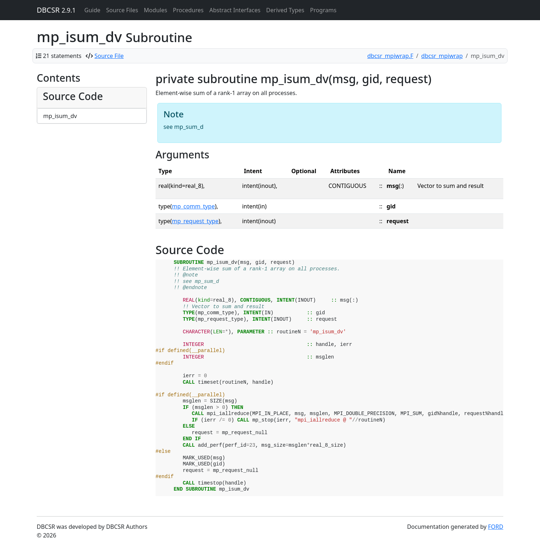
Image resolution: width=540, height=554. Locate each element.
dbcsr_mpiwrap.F (390, 56)
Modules (155, 10)
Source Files (122, 10)
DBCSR (56, 10)
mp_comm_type (193, 206)
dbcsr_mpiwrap (442, 56)
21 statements (62, 56)
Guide (92, 10)
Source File (109, 56)
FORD (495, 527)
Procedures (188, 10)
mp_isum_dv (60, 116)
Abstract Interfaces (234, 10)
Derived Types (285, 10)
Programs (323, 10)
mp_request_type (195, 221)
